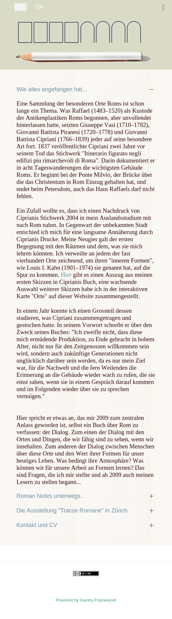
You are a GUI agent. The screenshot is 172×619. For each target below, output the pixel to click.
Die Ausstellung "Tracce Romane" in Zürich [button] (71, 510)
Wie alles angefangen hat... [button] (51, 89)
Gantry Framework (98, 600)
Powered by (68, 600)
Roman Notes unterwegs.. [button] (50, 496)
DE (20, 7)
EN (39, 7)
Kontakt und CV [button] (36, 525)
